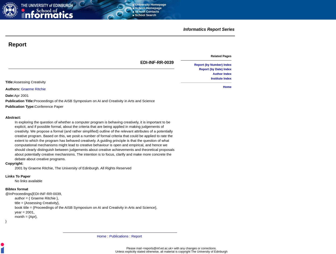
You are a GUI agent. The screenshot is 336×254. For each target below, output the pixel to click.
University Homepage (150, 4)
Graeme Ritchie (33, 89)
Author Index (222, 74)
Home (227, 87)
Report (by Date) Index (215, 69)
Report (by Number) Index (212, 64)
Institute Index (221, 78)
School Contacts (147, 11)
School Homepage (148, 8)
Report (136, 236)
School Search (145, 15)
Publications (118, 236)
